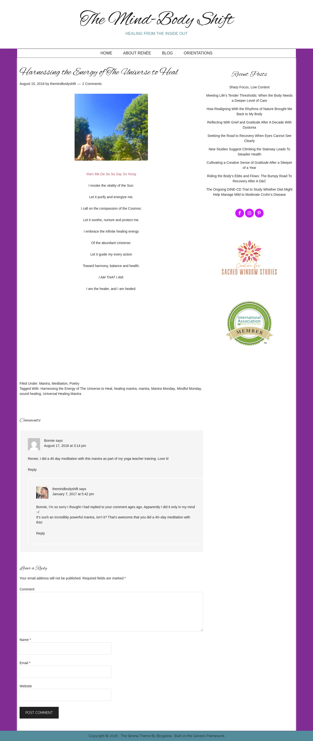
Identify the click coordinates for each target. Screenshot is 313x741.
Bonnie (49, 441)
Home (106, 53)
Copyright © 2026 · (105, 736)
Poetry (74, 383)
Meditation (60, 383)
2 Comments (91, 84)
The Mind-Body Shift (156, 20)
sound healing (30, 394)
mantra (144, 389)
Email (25, 663)
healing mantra (125, 389)
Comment (27, 589)
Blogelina (164, 736)
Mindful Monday (189, 389)
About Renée (137, 53)
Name (25, 640)
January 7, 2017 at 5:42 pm (73, 494)
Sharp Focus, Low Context (249, 87)
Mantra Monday (163, 389)
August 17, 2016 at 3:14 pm (65, 446)
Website (26, 686)
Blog (167, 53)
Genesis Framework (208, 736)
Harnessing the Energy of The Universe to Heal (76, 389)
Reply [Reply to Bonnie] (32, 470)
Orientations (198, 53)
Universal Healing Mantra (62, 394)
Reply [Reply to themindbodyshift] (40, 533)
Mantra (44, 383)
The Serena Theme (136, 736)
